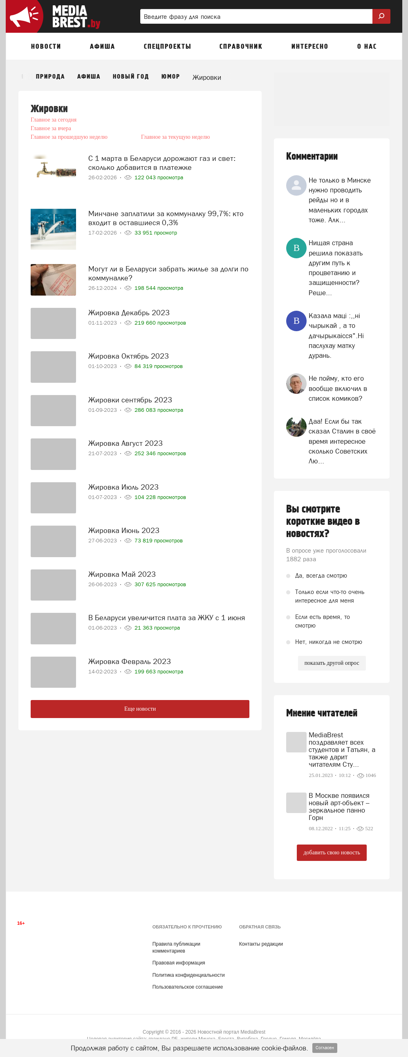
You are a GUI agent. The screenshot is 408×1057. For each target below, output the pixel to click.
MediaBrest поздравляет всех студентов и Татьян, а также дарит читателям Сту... (342, 749)
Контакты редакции (261, 944)
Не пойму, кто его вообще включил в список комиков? (338, 388)
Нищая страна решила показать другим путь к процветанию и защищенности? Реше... (336, 267)
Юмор (170, 77)
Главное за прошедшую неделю (69, 128)
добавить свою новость (331, 852)
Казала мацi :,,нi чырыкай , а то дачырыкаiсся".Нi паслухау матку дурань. (336, 335)
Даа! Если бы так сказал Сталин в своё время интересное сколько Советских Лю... (342, 441)
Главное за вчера (159, 120)
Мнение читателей (321, 713)
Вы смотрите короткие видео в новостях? (323, 521)
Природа (50, 77)
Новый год (131, 77)
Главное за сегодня (53, 120)
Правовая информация (178, 963)
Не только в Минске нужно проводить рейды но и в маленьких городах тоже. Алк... (340, 200)
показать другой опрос (332, 663)
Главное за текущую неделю (173, 128)
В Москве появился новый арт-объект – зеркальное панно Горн (339, 806)
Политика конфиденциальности (188, 975)
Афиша (89, 77)
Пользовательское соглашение (187, 987)
